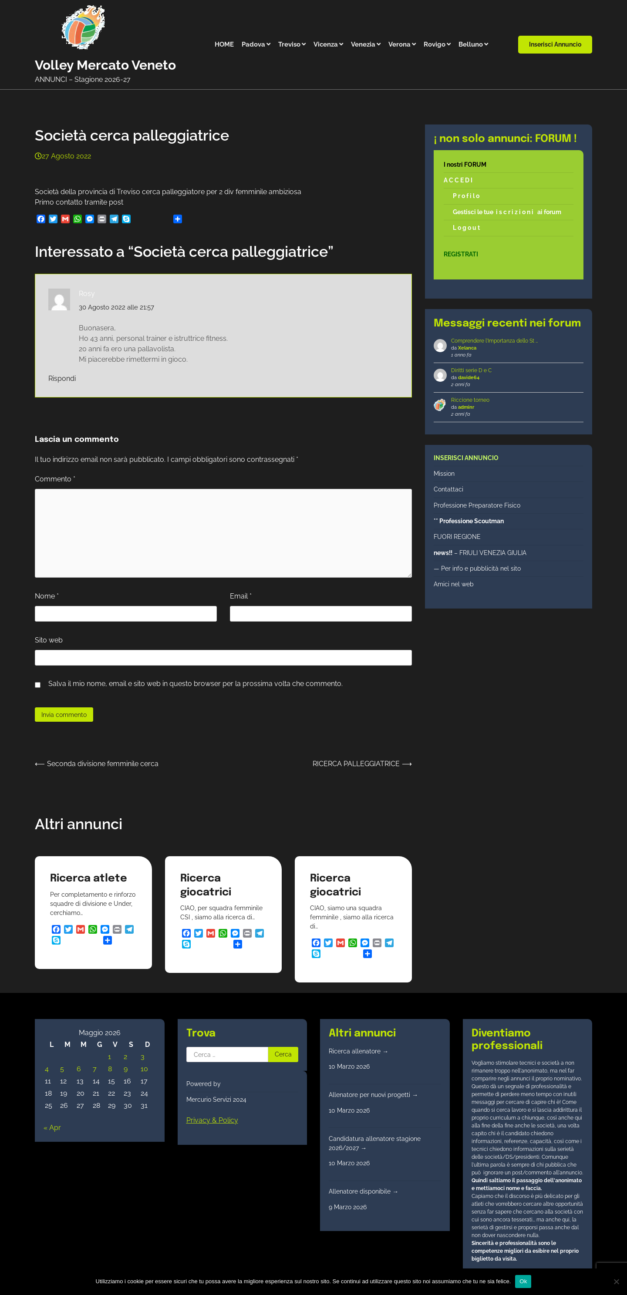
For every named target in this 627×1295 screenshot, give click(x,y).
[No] (616, 1281)
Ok (523, 1281)
